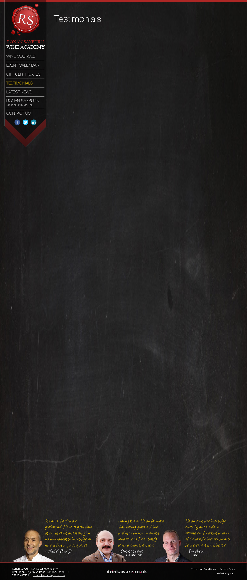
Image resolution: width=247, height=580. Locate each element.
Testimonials (19, 83)
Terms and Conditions (203, 569)
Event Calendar (22, 65)
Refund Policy (227, 569)
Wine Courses (21, 56)
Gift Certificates (23, 74)
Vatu (232, 573)
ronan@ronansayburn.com (49, 575)
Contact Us (18, 113)
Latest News (19, 92)
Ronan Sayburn (22, 102)
